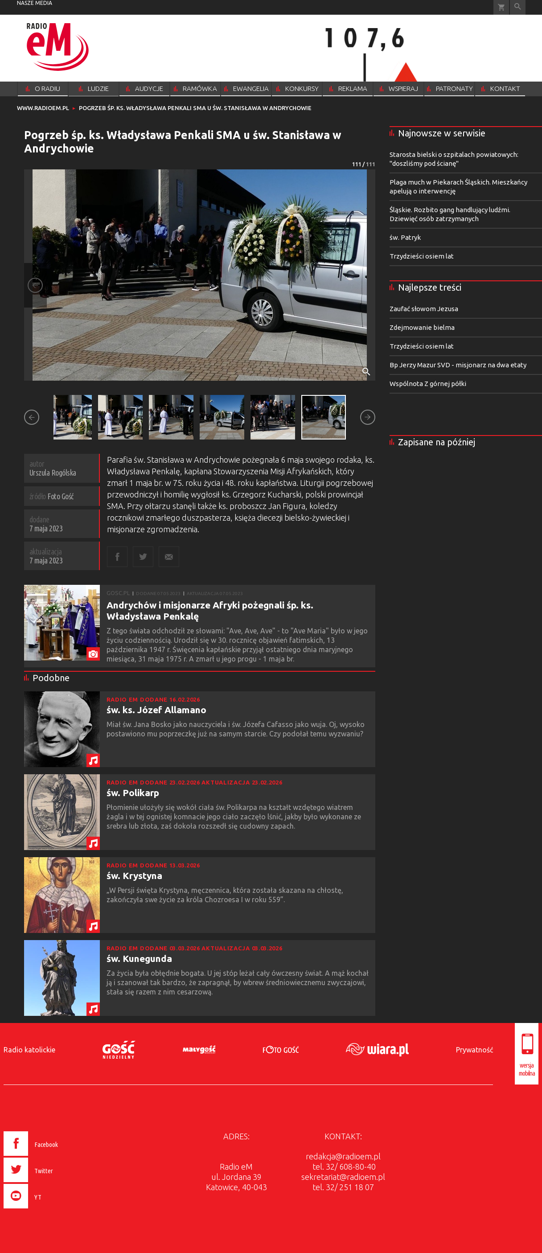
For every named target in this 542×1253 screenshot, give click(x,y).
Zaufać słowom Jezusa (424, 308)
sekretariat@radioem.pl (343, 1176)
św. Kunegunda (139, 958)
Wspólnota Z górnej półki (428, 383)
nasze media (34, 3)
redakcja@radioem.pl (343, 1156)
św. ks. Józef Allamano (156, 709)
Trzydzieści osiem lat (422, 256)
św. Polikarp (133, 792)
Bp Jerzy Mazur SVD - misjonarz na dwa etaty (458, 365)
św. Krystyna (134, 875)
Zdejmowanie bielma (422, 327)
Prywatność (474, 1050)
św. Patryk (405, 237)
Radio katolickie (29, 1050)
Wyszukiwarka (518, 7)
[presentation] (49, 1209)
